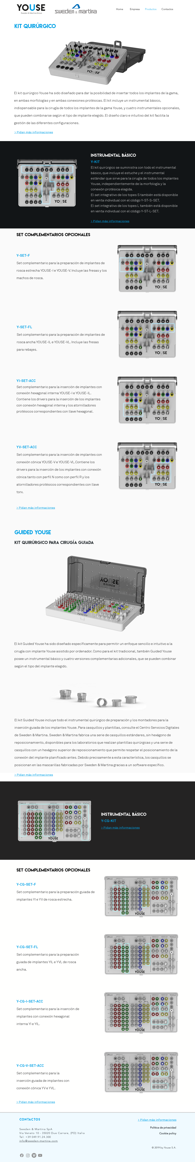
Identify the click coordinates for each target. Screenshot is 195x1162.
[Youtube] (40, 1155)
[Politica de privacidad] (155, 1127)
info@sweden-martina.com (38, 1140)
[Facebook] (21, 1155)
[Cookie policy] (162, 1133)
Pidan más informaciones (35, 132)
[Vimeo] (34, 1155)
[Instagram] (28, 1155)
